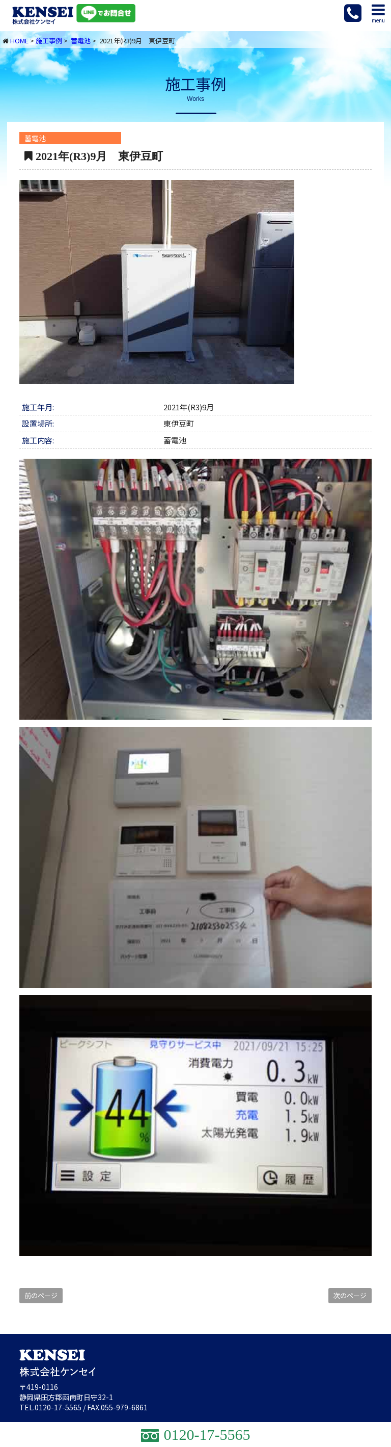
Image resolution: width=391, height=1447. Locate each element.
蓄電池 (81, 40)
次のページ (350, 1295)
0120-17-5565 (58, 1407)
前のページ (41, 1295)
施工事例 (49, 40)
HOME (19, 40)
